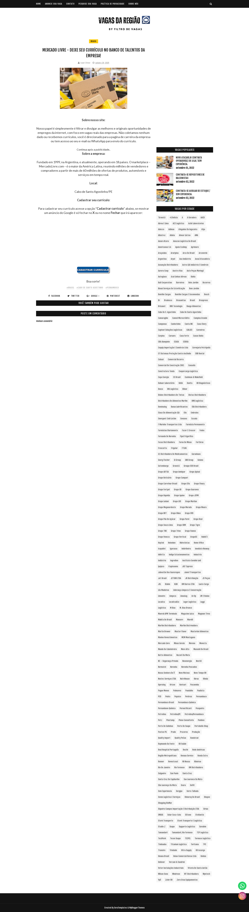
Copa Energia (163, 377)
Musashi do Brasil (201, 649)
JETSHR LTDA (176, 578)
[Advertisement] (93, 242)
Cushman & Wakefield (194, 377)
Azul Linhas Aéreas (179, 276)
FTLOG (184, 448)
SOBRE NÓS (133, 4)
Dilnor (184, 389)
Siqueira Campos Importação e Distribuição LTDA (178, 809)
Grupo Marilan (191, 501)
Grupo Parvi (184, 519)
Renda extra (203, 755)
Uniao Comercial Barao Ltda (184, 856)
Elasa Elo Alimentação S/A (169, 412)
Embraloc (195, 412)
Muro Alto (185, 649)
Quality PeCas (180, 738)
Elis (185, 412)
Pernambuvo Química (166, 708)
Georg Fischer (164, 460)
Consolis (191, 365)
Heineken (171, 542)
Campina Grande (200, 318)
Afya (203, 229)
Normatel (162, 667)
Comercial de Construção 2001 (171, 365)
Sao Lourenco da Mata (193, 779)
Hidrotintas (185, 542)
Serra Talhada (192, 791)
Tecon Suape (175, 838)
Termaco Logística (202, 838)
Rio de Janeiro (164, 767)
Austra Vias (178, 270)
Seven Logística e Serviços (169, 797)
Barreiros (180, 282)
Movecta (203, 643)
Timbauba (162, 844)
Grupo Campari (182, 477)
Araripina (175, 253)
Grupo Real (198, 519)
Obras (196, 678)
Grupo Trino (176, 531)
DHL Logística (172, 389)
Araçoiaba (162, 253)
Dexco (160, 389)
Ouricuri (182, 684)
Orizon (172, 684)
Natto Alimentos (165, 655)
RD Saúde (182, 744)
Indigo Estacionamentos (179, 554)
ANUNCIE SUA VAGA (53, 4)
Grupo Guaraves (192, 489)
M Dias (172, 608)
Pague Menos (163, 690)
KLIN (176, 584)
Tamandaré (163, 832)
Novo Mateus (184, 673)
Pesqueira (200, 708)
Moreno (192, 643)
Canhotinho (176, 324)
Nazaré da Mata (183, 655)
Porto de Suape (183, 726)
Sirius (205, 809)
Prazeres (184, 732)
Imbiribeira (186, 548)
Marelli (190, 619)
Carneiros (200, 330)
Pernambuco (201, 696)
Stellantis (199, 815)
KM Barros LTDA (188, 584)
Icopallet (162, 548)
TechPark (162, 838)
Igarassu (173, 548)
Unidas (203, 856)
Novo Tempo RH (200, 673)
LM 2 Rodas (204, 596)
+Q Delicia (174, 217)
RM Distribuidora (196, 767)
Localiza (161, 602)
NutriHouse (185, 678)
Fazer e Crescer (188, 430)
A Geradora (191, 217)
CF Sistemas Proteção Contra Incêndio (174, 353)
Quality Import (164, 738)
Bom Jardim (194, 288)
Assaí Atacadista (202, 259)
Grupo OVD (189, 513)
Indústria (162, 560)
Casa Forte (184, 336)
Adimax (171, 229)
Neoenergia (187, 661)
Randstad (194, 738)
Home (38, 4)
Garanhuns (196, 454)
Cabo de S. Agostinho (167, 312)
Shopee (207, 797)
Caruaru (172, 336)
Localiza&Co (174, 602)
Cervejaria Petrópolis (201, 347)
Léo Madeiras (163, 590)
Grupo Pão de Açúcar (166, 519)
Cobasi (161, 359)
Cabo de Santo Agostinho (190, 312)
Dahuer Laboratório (166, 383)
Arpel (173, 259)
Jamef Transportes (192, 572)
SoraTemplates (120, 907)
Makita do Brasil (165, 619)
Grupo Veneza (164, 537)
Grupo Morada (186, 507)
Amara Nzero (163, 241)
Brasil (93, 41)
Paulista (200, 690)
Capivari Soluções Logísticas (170, 330)
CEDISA (185, 341)
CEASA (176, 341)
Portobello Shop (201, 726)
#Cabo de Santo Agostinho (90, 287)
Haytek (161, 542)
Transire (161, 850)
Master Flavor (180, 631)
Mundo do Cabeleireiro (167, 649)
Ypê (159, 880)
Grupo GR (177, 489)
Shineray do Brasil (192, 797)
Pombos (201, 720)
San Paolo (174, 773)
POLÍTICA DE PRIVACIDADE (112, 4)
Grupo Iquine (179, 495)
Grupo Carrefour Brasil (167, 483)
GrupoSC (193, 537)
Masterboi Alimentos (200, 631)
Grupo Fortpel (164, 489)
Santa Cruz (187, 773)
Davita (189, 383)
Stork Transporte (165, 820)
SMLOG (160, 815)
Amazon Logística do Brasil (184, 241)
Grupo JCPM (194, 495)
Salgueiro (162, 773)
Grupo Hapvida (164, 495)
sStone (188, 815)
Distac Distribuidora (197, 395)
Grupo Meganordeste (167, 507)
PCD (159, 696)
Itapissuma (173, 566)
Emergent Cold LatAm (167, 418)
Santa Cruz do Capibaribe (169, 779)
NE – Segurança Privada (168, 661)
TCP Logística (202, 832)
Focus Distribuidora (166, 442)
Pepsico (177, 696)
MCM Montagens (188, 637)
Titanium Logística (179, 844)
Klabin (167, 584)
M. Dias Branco (186, 608)
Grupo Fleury (199, 483)
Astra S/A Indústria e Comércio (195, 265)
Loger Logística (189, 602)
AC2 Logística (178, 223)
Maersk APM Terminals (167, 613)
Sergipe (179, 791)
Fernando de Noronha (167, 436)
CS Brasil (177, 377)
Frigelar (174, 448)
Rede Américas (198, 749)
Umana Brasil (163, 856)
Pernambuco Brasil (166, 702)
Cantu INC (189, 324)
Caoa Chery (201, 324)
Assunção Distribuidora (168, 265)
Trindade (173, 850)
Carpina (161, 336)
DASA (181, 383)
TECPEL (188, 838)
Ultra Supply (186, 850)
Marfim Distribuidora (167, 625)
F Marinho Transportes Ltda (170, 424)
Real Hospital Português (168, 749)
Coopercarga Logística (188, 371)
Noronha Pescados (189, 667)
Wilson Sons (163, 874)
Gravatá (176, 466)
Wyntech (206, 874)
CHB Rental (199, 353)
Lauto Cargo (204, 584)
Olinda (205, 678)
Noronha (173, 667)
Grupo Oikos (176, 513)
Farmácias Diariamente (168, 430)
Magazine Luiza (187, 613)
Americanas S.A (164, 247)
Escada (194, 418)
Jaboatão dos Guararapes (169, 572)
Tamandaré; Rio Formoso (182, 832)
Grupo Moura (201, 507)
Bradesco (168, 300)
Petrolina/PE (175, 714)
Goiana (200, 460)
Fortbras (199, 442)
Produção (196, 732)
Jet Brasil (162, 578)
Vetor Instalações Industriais (171, 868)
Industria (198, 554)
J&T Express (187, 566)
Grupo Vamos (190, 531)
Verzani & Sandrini (177, 862)
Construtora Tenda (166, 371)
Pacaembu (194, 684)
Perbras (188, 696)
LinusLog (183, 596)
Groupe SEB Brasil (191, 466)
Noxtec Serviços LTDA (167, 678)
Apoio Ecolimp (181, 247)
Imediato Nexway (202, 548)
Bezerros (206, 282)
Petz (160, 720)
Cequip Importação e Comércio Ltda (173, 347)
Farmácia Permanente (195, 424)
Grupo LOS (177, 501)
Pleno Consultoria (186, 720)
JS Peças (206, 578)
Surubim (202, 826)
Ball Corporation (165, 282)
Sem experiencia (165, 791)
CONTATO (70, 4)
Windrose (176, 874)
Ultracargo (200, 850)
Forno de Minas (185, 442)
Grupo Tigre (195, 525)
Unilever (161, 862)
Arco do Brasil (189, 253)
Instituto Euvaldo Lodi (191, 560)
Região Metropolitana (167, 755)
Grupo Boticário (164, 477)
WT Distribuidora (191, 874)
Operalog (162, 684)
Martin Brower (164, 631)
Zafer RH (168, 880)
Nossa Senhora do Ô (166, 673)
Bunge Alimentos (194, 306)
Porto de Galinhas (165, 726)
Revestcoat (173, 761)
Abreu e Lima (163, 223)
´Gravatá (161, 217)
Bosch (206, 294)
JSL (159, 584)
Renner (161, 761)
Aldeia (172, 235)
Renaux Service (187, 755)
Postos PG (162, 732)
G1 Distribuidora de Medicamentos (172, 454)
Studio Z (161, 826)
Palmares (177, 690)
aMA (196, 235)
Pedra (167, 696)
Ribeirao (197, 761)
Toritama (195, 844)
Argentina (162, 259)
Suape (172, 826)
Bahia (193, 276)
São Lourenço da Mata (167, 785)
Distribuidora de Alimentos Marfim (172, 401)
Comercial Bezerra (176, 359)
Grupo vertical (180, 537)
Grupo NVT (162, 513)
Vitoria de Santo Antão (197, 868)
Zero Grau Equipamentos (187, 880)
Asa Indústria (185, 259)
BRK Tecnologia (176, 306)
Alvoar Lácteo (185, 235)
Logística (162, 608)
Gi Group (177, 460)
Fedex (202, 430)
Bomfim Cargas (164, 294)
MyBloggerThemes (137, 907)
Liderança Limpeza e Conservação (187, 590)
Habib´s (204, 537)
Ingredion (174, 560)
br (159, 300)
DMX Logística (197, 401)
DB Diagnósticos (203, 383)
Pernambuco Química (187, 702)
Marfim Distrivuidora (189, 625)
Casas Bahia (198, 336)
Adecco (161, 229)
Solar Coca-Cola (174, 815)
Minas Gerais (179, 643)
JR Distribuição (191, 578)
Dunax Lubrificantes (179, 406)
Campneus (162, 324)
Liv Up (194, 596)
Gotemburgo (163, 466)
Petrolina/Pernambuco (194, 714)
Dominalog (162, 406)
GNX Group (189, 460)
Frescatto (162, 448)
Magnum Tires (204, 613)
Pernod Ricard (186, 708)
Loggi (202, 602)
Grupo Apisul (194, 472)
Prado (173, 732)
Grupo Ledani (163, 501)
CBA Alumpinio (164, 341)
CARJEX (189, 330)
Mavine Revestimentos (167, 637)
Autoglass (162, 276)
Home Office (199, 542)
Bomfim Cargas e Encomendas (187, 294)
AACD (203, 217)
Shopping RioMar (165, 803)
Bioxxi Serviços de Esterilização (171, 288)
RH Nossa (186, 761)
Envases (183, 418)
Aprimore (195, 247)
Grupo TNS (162, 531)
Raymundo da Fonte (166, 744)
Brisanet (162, 306)
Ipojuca (161, 566)
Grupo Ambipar (179, 472)
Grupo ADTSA (163, 472)
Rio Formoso (179, 767)
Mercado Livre (164, 643)
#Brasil (70, 287)
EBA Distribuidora (199, 406)
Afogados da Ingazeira (188, 229)
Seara (183, 785)
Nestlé (199, 661)
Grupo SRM (181, 525)
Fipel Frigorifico (186, 436)
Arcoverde (203, 253)
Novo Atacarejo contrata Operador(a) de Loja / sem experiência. (189, 161)
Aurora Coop (163, 270)
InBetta (161, 554)
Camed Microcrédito (180, 318)
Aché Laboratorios (196, 223)
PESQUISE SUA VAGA (88, 4)
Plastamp (170, 720)
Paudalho (189, 690)
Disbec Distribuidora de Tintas (171, 395)
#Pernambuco (112, 287)
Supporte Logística (187, 826)
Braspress (203, 300)
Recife (185, 749)
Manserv (179, 619)
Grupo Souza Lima (165, 525)
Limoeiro (161, 596)
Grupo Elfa (185, 483)
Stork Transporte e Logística (189, 820)
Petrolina (162, 714)
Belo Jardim (193, 282)
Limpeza (172, 596)
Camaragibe (163, 318)
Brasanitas (181, 300)
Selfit (192, 785)
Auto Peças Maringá (195, 270)
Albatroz (162, 235)
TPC (204, 844)
